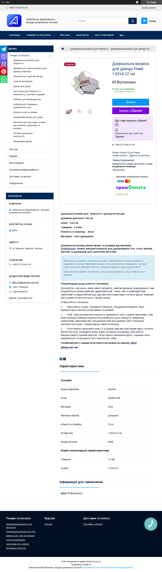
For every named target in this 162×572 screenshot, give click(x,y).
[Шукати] (132, 21)
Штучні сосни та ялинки (25, 112)
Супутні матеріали (22, 81)
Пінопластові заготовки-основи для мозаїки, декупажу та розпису (29, 125)
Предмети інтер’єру (16, 548)
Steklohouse (69, 248)
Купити (130, 102)
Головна (14, 35)
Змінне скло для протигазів (20, 535)
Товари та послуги (38, 35)
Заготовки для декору (17, 544)
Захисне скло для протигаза (28, 76)
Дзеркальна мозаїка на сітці (20, 531)
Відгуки (13, 156)
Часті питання (104, 35)
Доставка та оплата (20, 176)
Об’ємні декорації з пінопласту (23, 134)
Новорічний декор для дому (28, 117)
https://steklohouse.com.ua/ (25, 282)
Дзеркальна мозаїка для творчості (89, 48)
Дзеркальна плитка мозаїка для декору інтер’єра (30, 69)
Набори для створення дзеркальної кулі (25, 106)
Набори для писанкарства (27, 99)
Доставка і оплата (92, 524)
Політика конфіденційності (24, 169)
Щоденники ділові (22, 141)
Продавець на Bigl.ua (81, 564)
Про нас (65, 35)
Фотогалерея (16, 163)
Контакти (82, 35)
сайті (133, 343)
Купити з (130, 110)
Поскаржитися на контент (95, 567)
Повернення (16, 183)
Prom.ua (97, 561)
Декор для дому (22, 86)
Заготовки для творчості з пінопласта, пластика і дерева (29, 92)
